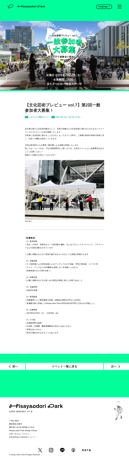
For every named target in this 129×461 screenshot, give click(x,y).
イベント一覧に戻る (64, 366)
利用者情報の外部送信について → (23, 437)
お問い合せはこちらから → (20, 434)
